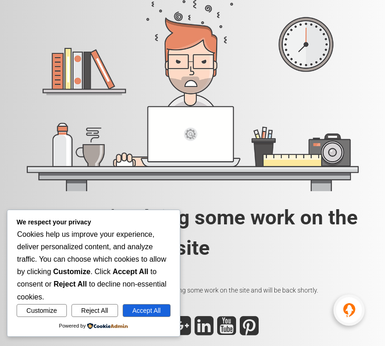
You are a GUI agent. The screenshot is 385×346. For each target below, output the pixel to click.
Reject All (94, 310)
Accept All (146, 310)
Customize (41, 310)
